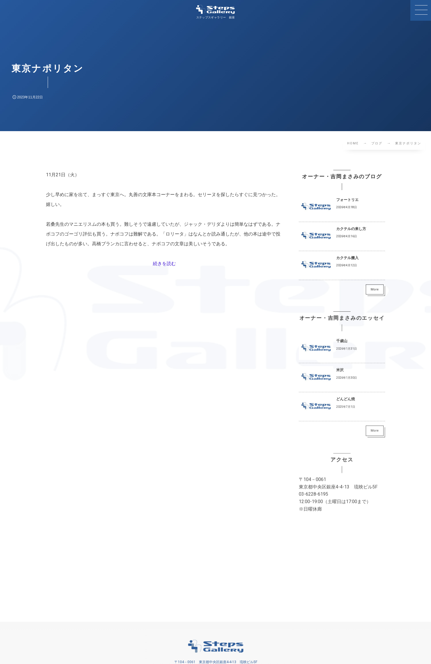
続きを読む (164, 263)
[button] (420, 10)
